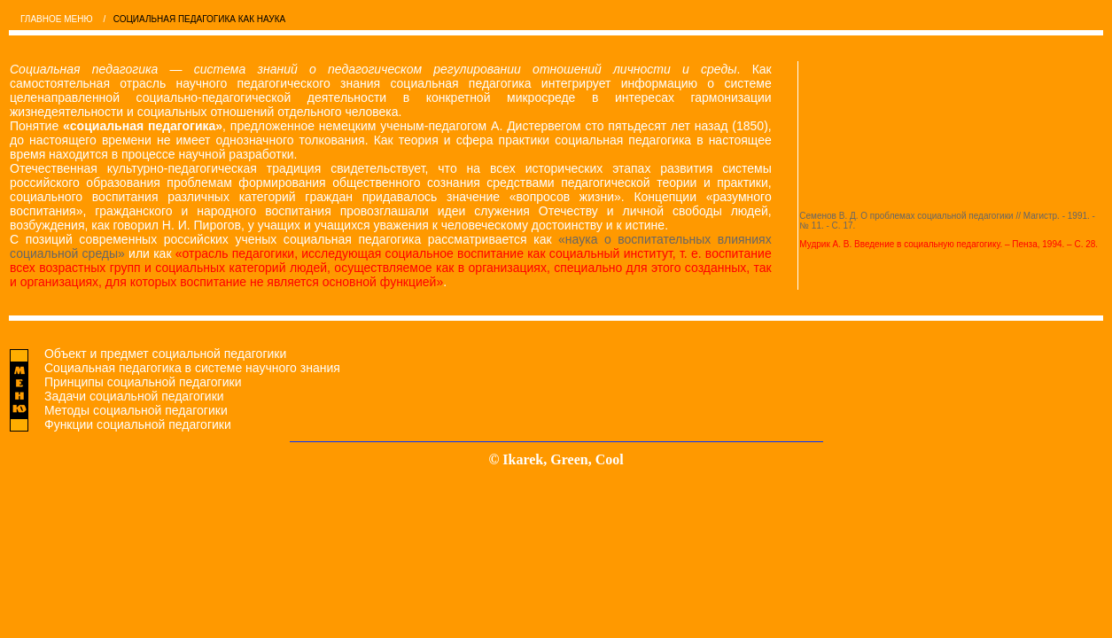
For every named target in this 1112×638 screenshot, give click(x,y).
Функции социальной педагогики (137, 424)
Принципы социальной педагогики (143, 382)
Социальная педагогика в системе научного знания (192, 368)
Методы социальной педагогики (136, 410)
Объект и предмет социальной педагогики (165, 353)
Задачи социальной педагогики (134, 396)
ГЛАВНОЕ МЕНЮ (56, 19)
